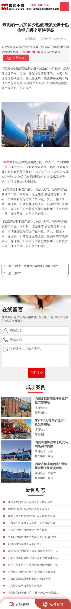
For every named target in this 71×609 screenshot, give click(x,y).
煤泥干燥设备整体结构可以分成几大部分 (31, 516)
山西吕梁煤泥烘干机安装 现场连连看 (29, 578)
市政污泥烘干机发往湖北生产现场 (27, 529)
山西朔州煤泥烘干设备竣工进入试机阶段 (31, 523)
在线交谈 (19, 57)
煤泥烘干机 (10, 162)
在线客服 (19, 604)
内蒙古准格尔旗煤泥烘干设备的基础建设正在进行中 (34, 557)
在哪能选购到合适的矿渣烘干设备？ (29, 509)
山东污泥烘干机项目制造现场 (25, 585)
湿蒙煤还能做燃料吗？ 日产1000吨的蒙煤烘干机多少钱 (34, 592)
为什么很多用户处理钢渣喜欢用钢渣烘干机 (33, 564)
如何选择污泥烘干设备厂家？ (25, 543)
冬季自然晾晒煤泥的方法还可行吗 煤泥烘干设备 (34, 536)
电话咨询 (53, 604)
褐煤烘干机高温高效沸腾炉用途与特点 (36, 265)
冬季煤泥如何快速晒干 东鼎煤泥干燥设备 (32, 571)
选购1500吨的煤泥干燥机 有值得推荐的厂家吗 (34, 550)
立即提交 (36, 373)
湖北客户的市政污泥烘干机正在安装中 (30, 502)
